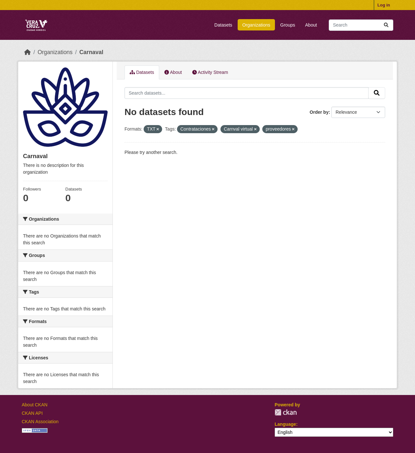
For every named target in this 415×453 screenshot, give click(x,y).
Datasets (223, 25)
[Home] (27, 52)
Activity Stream (210, 72)
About (311, 25)
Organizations (256, 25)
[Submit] (386, 25)
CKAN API (32, 413)
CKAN (286, 412)
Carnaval (91, 52)
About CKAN (34, 404)
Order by (319, 112)
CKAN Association (40, 421)
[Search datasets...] (361, 25)
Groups (287, 25)
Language (285, 424)
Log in (383, 5)
